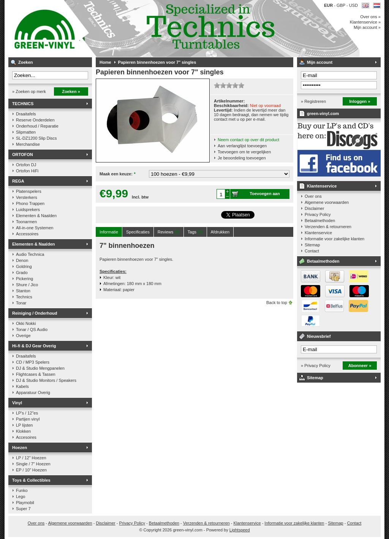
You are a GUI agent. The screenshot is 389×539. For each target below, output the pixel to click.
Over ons (313, 196)
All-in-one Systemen (34, 227)
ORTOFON (22, 154)
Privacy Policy (317, 214)
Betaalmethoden (320, 220)
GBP (341, 5)
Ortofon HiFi (27, 171)
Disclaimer (314, 208)
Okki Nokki (26, 323)
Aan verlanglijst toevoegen (242, 145)
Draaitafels (26, 114)
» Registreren (313, 101)
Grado (22, 272)
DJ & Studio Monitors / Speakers (46, 380)
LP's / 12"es (27, 413)
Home (105, 62)
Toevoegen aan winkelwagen (265, 195)
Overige (23, 335)
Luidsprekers (28, 209)
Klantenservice (322, 186)
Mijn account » (367, 27)
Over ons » (370, 16)
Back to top (276, 302)
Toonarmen (26, 221)
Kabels (22, 386)
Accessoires (27, 234)
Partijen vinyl (28, 419)
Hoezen (19, 447)
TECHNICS (22, 103)
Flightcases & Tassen (35, 374)
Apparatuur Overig (33, 392)
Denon (22, 260)
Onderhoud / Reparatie (37, 126)
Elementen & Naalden (36, 215)
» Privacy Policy (315, 365)
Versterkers (26, 197)
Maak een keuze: (117, 174)
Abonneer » (360, 365)
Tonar (21, 303)
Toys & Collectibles (31, 480)
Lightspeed (239, 530)
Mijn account (319, 62)
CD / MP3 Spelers (32, 362)
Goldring (24, 266)
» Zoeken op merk (29, 91)
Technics (24, 297)
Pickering (24, 278)
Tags (195, 232)
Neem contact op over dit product (248, 139)
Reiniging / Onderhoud (34, 313)
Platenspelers (28, 191)
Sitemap (312, 245)
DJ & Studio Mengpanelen (40, 368)
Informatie (109, 232)
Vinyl (17, 402)
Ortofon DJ (26, 164)
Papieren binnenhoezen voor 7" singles (157, 62)
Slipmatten (26, 132)
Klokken (23, 431)
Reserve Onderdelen (35, 120)
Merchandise (28, 144)
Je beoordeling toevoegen (242, 158)
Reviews (169, 232)
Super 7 (23, 508)
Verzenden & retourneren (328, 226)
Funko (22, 490)
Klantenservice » (365, 22)
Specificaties (138, 232)
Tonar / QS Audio (31, 329)
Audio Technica (30, 254)
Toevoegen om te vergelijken (244, 152)
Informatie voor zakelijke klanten (334, 238)
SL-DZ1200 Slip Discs (36, 138)
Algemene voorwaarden (327, 202)
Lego (20, 496)
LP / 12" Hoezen (31, 457)
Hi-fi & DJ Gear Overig (34, 346)
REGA (18, 181)
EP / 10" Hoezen (31, 470)
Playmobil (25, 502)
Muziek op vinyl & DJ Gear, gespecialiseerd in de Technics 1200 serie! (109, 28)
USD (353, 5)
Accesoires (26, 437)
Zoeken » (71, 91)
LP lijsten (24, 425)
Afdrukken (220, 232)
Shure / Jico (27, 284)
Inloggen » (359, 101)
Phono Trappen (30, 203)
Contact (312, 251)
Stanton (23, 290)
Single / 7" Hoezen (33, 464)
